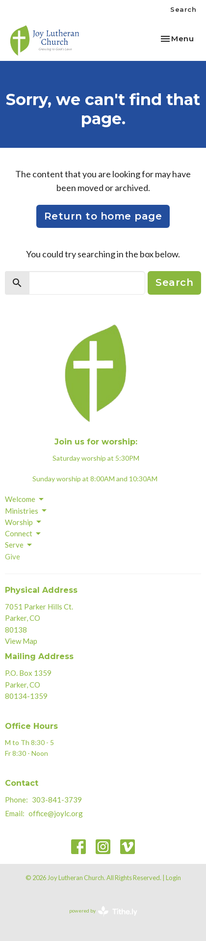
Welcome (25, 499)
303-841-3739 (57, 799)
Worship (24, 522)
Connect (23, 534)
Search (183, 9)
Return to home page (103, 216)
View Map (21, 641)
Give (12, 556)
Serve (19, 545)
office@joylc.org (55, 813)
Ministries (26, 511)
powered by (103, 911)
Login (173, 878)
